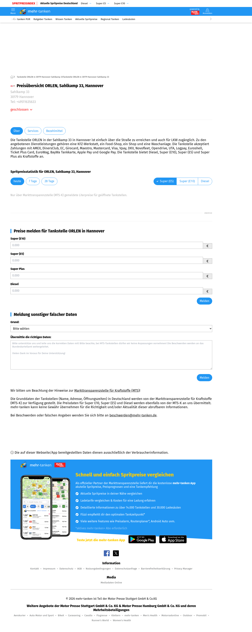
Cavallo (88, 615)
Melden (204, 301)
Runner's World (100, 620)
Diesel (14, 284)
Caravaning (74, 615)
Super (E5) (17, 254)
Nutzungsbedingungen (98, 568)
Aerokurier (19, 615)
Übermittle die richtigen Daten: (30, 337)
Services (33, 131)
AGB (79, 568)
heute (17, 181)
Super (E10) (17, 238)
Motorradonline (170, 615)
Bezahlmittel (54, 131)
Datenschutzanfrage (126, 568)
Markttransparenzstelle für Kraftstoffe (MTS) (107, 391)
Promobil (201, 615)
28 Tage (49, 181)
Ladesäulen (128, 19)
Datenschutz (66, 568)
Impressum (49, 568)
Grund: (14, 322)
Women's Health (122, 620)
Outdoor (187, 615)
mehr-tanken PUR (20, 19)
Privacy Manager (183, 568)
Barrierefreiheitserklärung (155, 568)
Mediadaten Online (111, 582)
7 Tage (33, 181)
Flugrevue (101, 615)
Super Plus (17, 269)
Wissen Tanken (64, 19)
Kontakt (34, 568)
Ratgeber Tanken (43, 19)
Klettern (115, 615)
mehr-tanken (131, 615)
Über (17, 131)
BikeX (61, 615)
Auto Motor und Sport (42, 615)
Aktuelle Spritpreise (86, 19)
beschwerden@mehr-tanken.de (133, 415)
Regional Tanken (110, 19)
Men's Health (150, 615)
